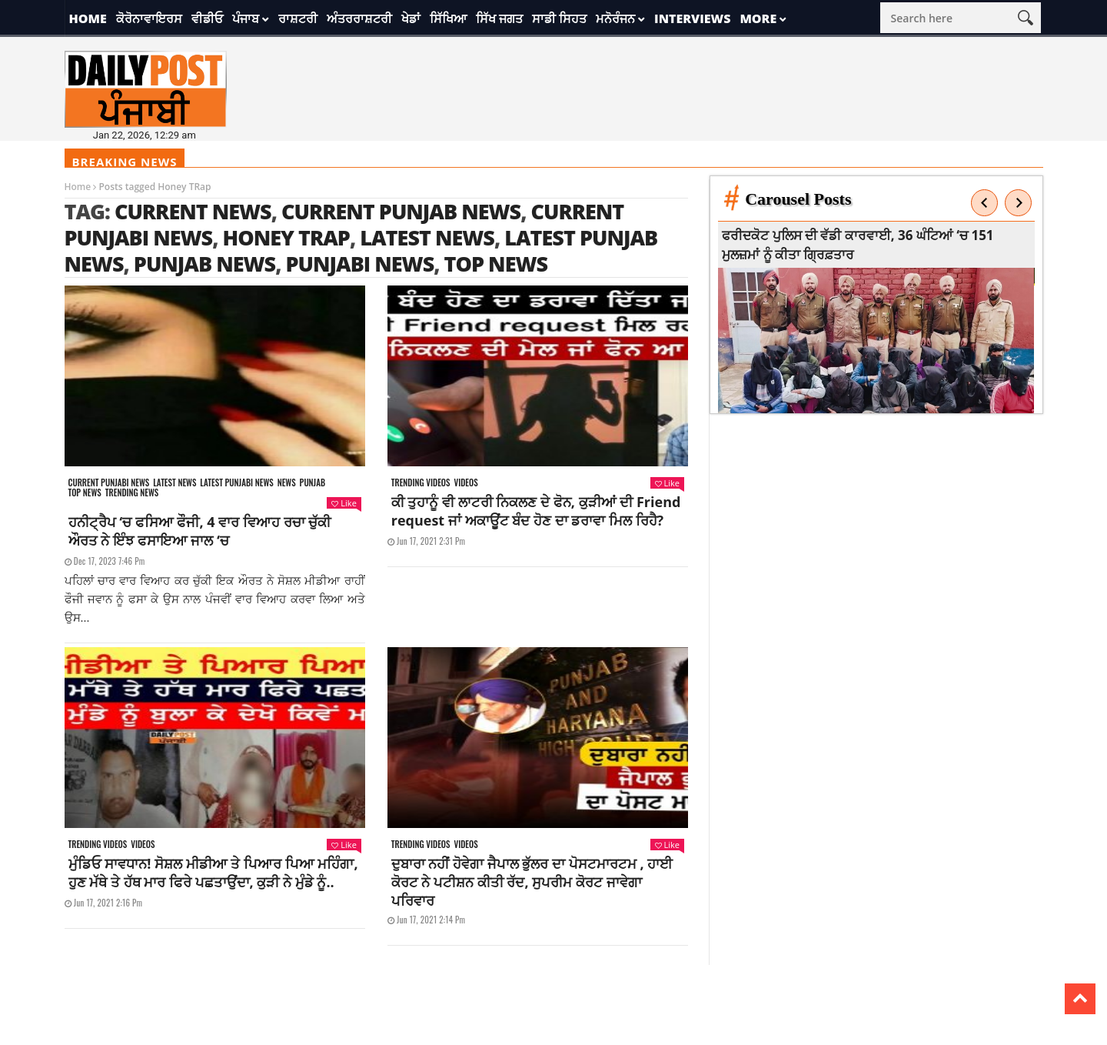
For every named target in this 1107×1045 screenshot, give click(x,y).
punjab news (204, 263)
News (287, 483)
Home (88, 18)
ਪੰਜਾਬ (245, 18)
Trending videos (420, 483)
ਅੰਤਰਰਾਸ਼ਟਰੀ (359, 18)
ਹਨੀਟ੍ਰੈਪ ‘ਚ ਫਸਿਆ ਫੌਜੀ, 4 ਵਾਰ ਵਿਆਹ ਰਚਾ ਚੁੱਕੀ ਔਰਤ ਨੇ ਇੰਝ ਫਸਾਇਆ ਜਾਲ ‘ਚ (199, 530)
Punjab (312, 483)
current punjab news (400, 211)
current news (193, 211)
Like (343, 503)
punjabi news (360, 263)
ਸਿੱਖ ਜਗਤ (499, 18)
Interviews (692, 18)
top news (496, 263)
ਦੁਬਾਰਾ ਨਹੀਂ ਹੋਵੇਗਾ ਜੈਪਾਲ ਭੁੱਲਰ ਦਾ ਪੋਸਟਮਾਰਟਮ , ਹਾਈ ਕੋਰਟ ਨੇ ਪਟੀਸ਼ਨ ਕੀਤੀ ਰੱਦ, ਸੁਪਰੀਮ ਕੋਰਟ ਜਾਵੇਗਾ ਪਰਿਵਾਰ (532, 882)
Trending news (132, 493)
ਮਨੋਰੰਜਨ (615, 18)
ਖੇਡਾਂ (411, 18)
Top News (84, 493)
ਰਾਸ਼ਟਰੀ (297, 18)
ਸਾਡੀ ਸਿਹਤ (559, 18)
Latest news (174, 483)
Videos (465, 483)
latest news (427, 237)
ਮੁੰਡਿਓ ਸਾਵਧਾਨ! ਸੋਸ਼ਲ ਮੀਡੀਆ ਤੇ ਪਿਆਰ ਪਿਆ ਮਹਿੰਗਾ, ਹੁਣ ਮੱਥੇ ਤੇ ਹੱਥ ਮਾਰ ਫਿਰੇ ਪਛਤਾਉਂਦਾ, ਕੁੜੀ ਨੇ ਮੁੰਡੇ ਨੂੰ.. (213, 872)
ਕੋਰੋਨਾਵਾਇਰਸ (149, 18)
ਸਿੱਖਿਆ (448, 18)
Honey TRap (286, 237)
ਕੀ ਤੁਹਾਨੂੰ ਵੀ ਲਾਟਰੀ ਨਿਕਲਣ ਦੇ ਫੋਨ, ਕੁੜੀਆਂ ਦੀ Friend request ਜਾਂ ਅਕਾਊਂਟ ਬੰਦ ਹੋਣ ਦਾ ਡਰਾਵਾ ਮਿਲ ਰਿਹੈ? (536, 510)
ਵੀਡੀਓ (207, 18)
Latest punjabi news (236, 483)
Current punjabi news (109, 483)
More (758, 18)
